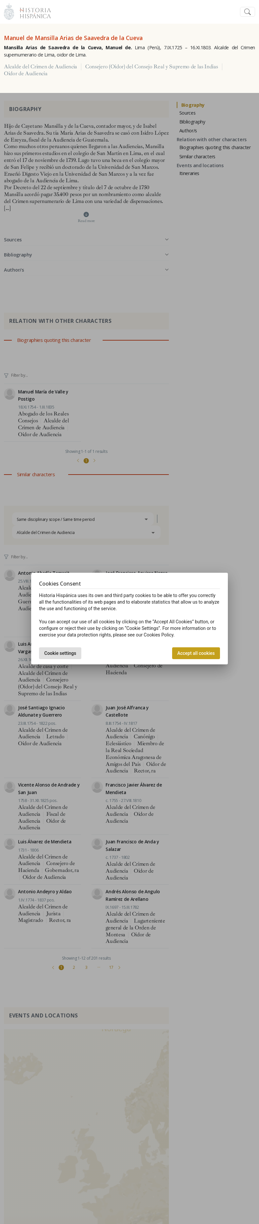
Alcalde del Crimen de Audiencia (40, 66)
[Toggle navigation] (247, 12)
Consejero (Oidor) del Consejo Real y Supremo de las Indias (151, 66)
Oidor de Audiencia (25, 73)
